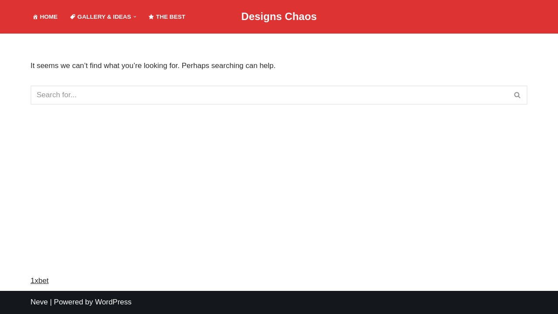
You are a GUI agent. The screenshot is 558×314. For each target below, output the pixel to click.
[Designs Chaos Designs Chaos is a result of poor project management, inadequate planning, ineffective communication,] (278, 17)
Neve (39, 302)
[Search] (269, 95)
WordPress (113, 302)
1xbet (40, 280)
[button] (134, 16)
